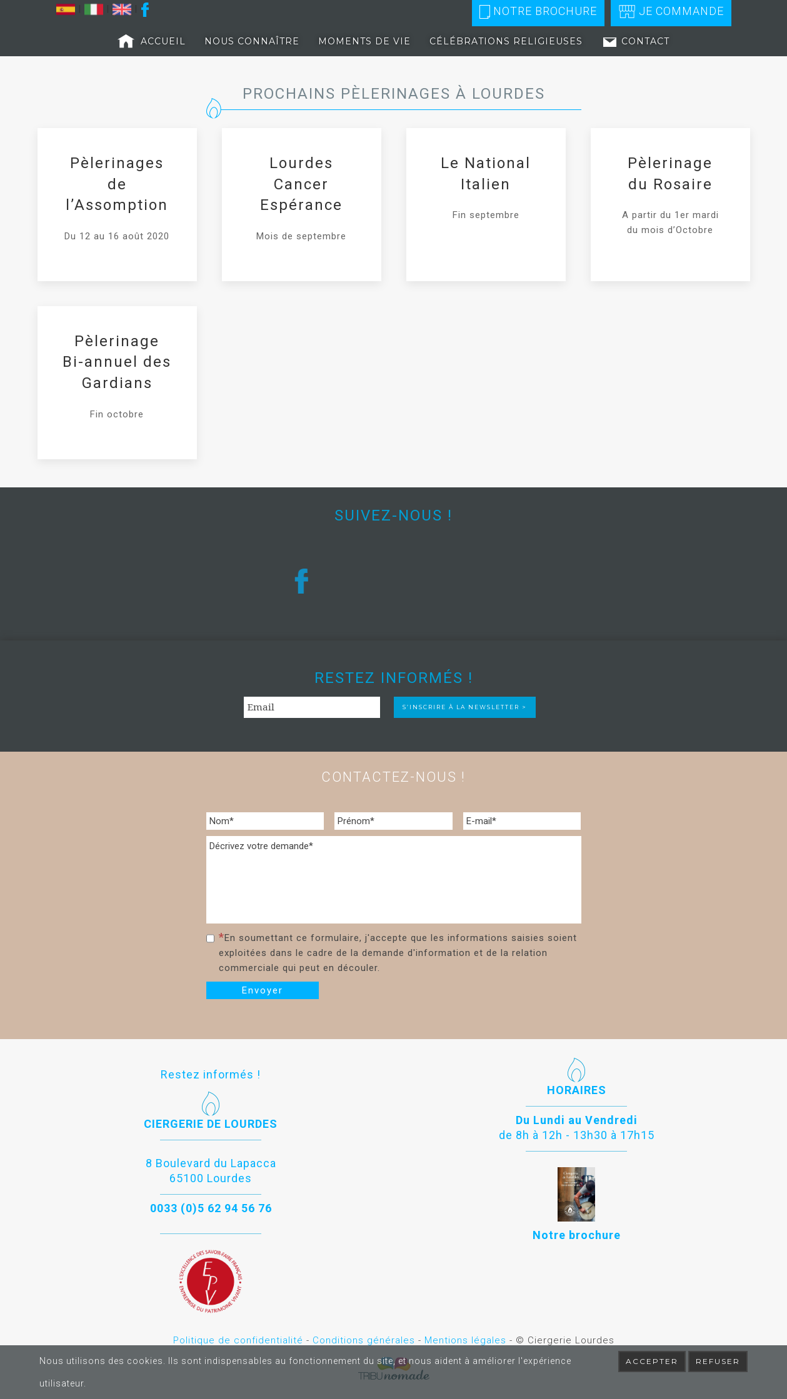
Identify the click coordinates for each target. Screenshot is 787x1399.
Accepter (652, 1361)
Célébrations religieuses (506, 41)
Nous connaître (251, 41)
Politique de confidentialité (238, 1340)
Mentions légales (465, 1340)
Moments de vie (364, 41)
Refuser (718, 1361)
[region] (394, 580)
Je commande (671, 11)
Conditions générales (364, 1340)
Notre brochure (538, 11)
